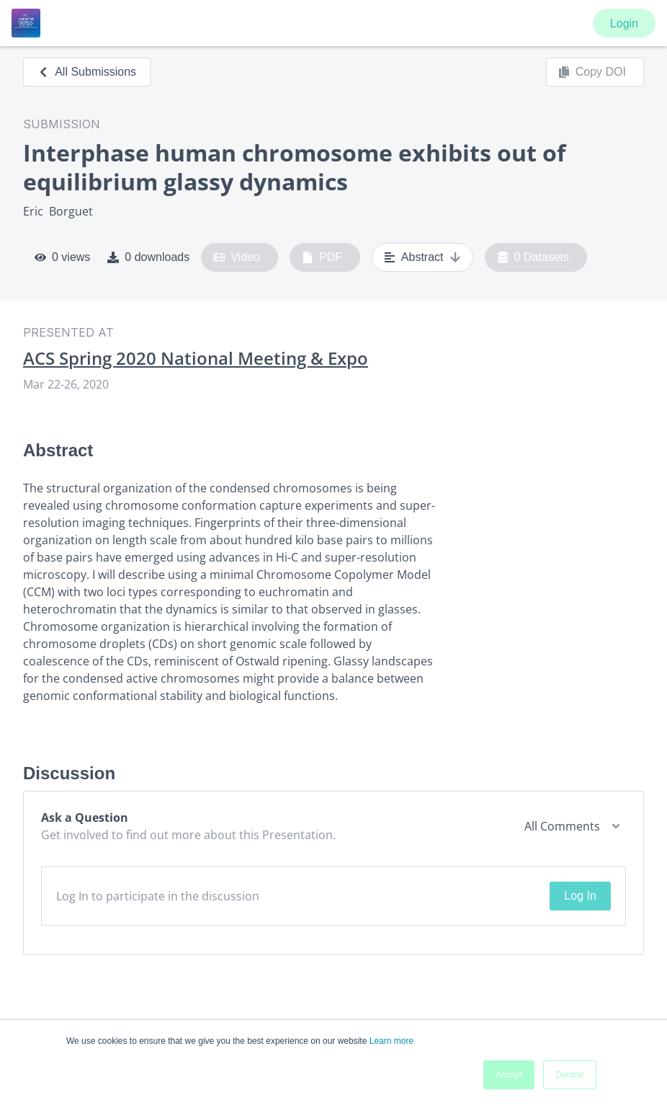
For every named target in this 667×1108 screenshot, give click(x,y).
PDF (322, 257)
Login (624, 23)
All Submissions (86, 72)
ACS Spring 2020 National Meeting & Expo (195, 358)
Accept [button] (509, 1075)
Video (236, 257)
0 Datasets (533, 257)
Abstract (422, 257)
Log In (580, 896)
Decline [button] (569, 1075)
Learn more (391, 1041)
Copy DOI (592, 72)
